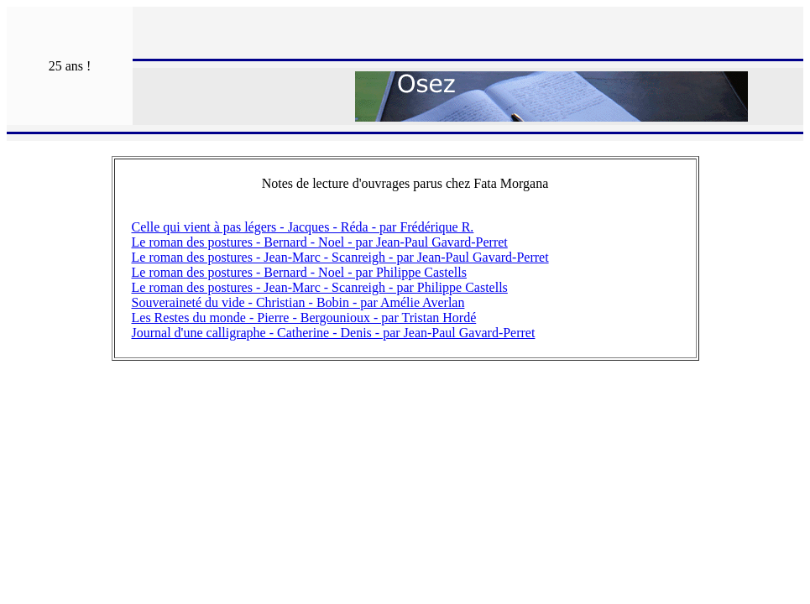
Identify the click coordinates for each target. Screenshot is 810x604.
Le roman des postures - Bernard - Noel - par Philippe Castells (299, 272)
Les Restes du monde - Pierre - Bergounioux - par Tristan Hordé (304, 317)
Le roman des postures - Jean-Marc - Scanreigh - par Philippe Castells (320, 287)
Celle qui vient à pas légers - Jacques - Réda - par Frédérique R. (303, 227)
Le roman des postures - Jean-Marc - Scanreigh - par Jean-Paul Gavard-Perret (340, 257)
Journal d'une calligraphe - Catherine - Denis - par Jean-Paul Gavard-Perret (334, 332)
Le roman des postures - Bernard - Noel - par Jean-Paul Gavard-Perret (320, 242)
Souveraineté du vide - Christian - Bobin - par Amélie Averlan (298, 302)
